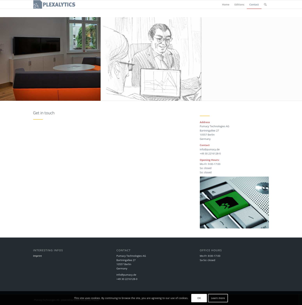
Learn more (218, 298)
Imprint (37, 256)
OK (199, 298)
